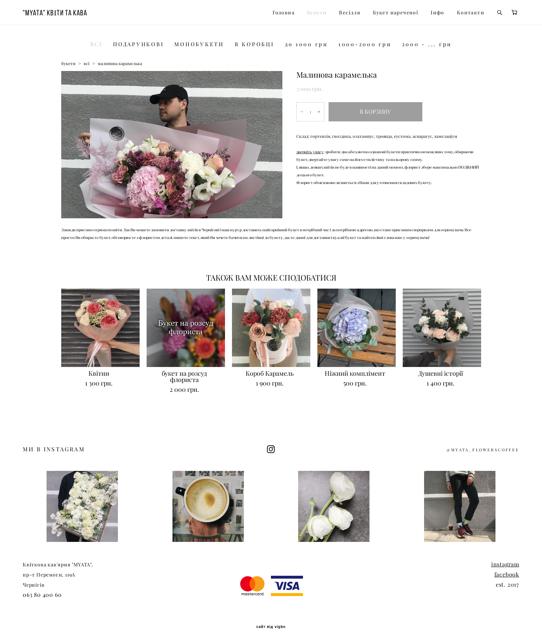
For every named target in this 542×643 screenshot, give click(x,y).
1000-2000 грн (365, 44)
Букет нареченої (395, 12)
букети (68, 63)
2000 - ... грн (427, 44)
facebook (506, 574)
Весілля (349, 12)
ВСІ (96, 44)
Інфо (437, 12)
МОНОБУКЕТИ (199, 44)
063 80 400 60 (42, 594)
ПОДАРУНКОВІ (138, 44)
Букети (316, 12)
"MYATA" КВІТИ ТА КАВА (55, 12)
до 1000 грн (306, 44)
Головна (284, 12)
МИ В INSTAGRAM (54, 449)
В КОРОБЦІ (254, 44)
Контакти (470, 12)
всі (87, 63)
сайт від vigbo (271, 627)
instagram (505, 564)
